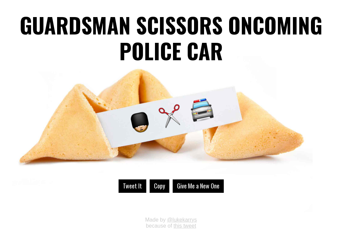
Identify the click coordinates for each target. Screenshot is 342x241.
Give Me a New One (198, 185)
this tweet (185, 226)
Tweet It (132, 185)
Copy (159, 185)
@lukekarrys (182, 220)
